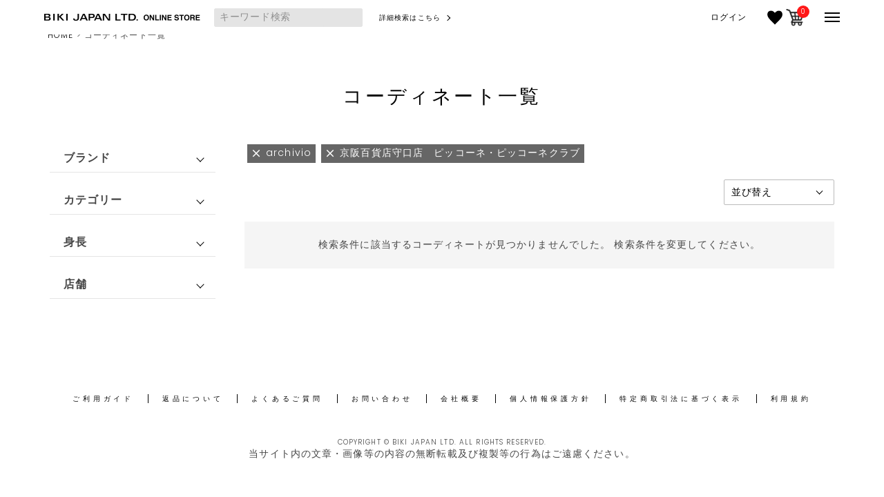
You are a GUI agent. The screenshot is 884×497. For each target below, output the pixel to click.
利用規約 (791, 398)
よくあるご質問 (287, 398)
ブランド (87, 158)
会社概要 (461, 398)
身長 (75, 242)
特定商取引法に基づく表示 (680, 398)
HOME (60, 35)
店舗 (75, 284)
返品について (193, 398)
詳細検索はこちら (410, 17)
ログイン (729, 17)
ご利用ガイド (103, 398)
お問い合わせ (382, 398)
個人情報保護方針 (550, 398)
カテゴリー (93, 200)
